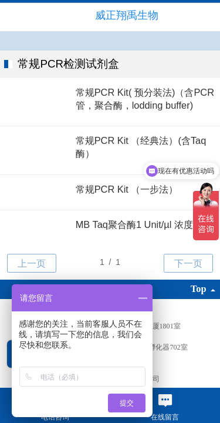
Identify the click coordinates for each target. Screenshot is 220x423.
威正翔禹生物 (126, 15)
